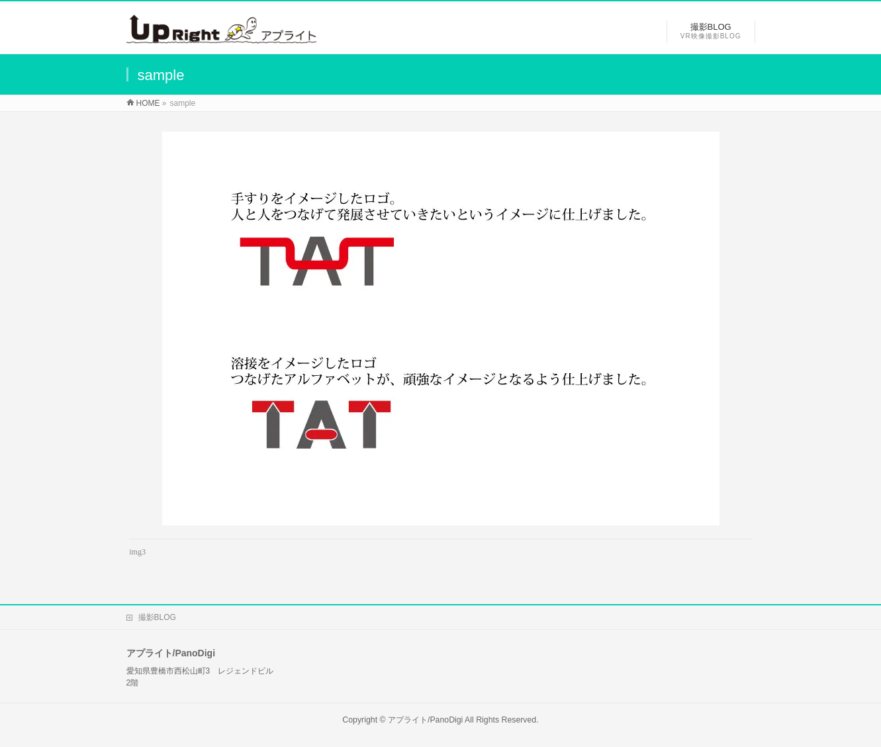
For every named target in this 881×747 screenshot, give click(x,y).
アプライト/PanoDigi (425, 720)
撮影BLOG (157, 617)
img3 (137, 551)
